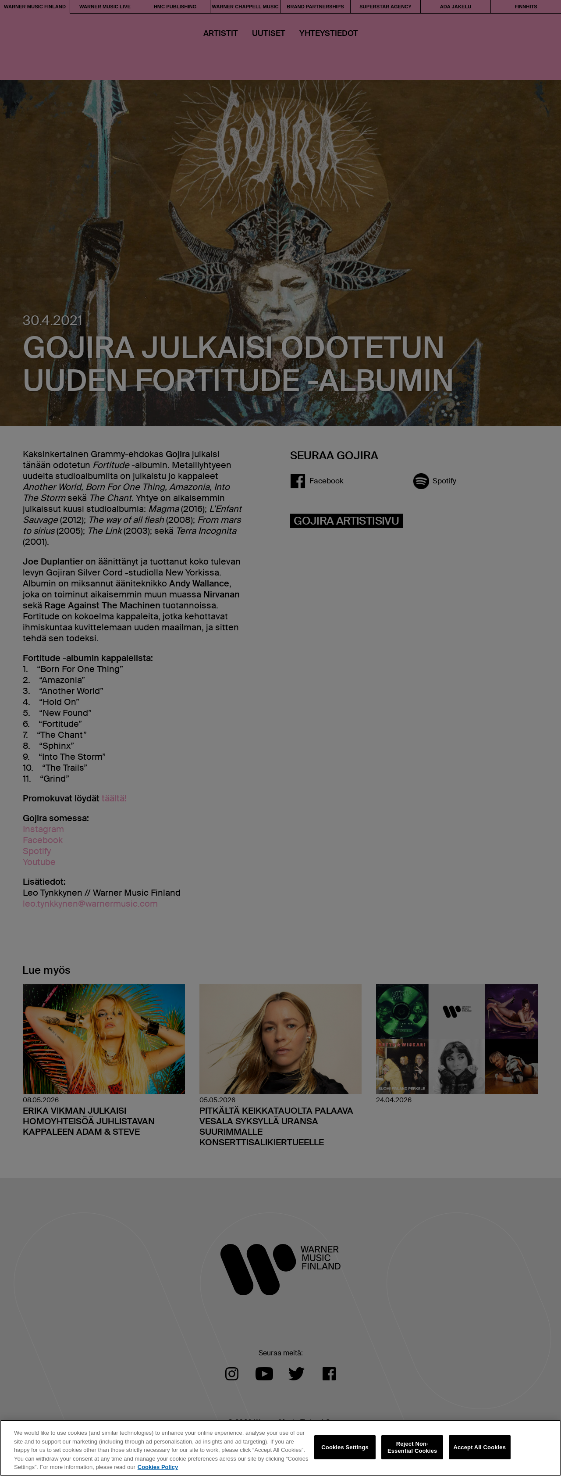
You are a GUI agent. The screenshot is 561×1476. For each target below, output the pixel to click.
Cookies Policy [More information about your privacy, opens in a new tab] (158, 1467)
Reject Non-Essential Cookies (412, 1447)
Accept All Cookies (479, 1447)
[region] (280, 1448)
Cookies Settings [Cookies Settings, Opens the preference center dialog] (345, 1447)
